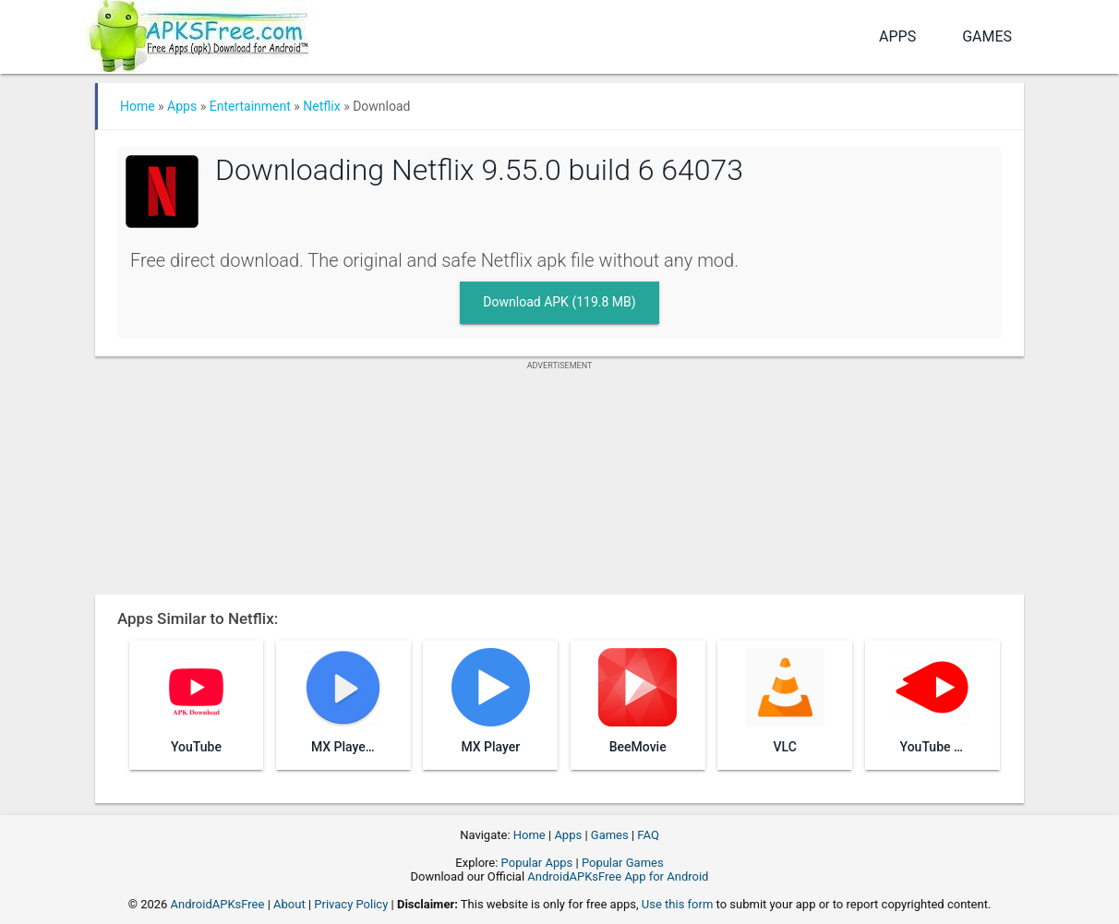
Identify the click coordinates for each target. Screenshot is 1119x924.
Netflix (321, 106)
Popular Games (623, 863)
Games (987, 36)
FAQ (647, 835)
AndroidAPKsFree (218, 904)
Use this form (678, 904)
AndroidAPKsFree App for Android (617, 876)
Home (137, 106)
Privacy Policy (351, 904)
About (289, 904)
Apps (897, 36)
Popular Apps (537, 863)
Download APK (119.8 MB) (559, 301)
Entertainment (250, 106)
